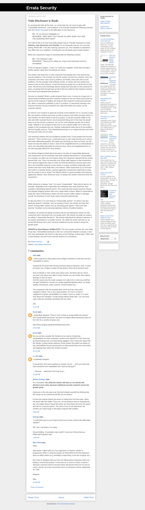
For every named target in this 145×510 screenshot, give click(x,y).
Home (61, 497)
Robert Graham (39, 379)
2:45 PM (36, 412)
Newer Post (33, 497)
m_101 (35, 356)
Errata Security (41, 8)
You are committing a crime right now (107, 40)
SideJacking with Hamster (105, 99)
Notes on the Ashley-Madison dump (107, 216)
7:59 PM (36, 438)
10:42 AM (36, 351)
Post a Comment (37, 487)
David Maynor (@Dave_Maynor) (106, 27)
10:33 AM (36, 328)
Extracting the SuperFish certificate (112, 79)
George (36, 417)
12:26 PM (36, 374)
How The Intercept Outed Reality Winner (112, 58)
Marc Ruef (37, 443)
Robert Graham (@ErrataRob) (105, 22)
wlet (34, 255)
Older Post (89, 497)
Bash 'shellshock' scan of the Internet (113, 137)
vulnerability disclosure (42, 244)
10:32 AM (36, 482)
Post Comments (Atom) (66, 504)
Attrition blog (39, 30)
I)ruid (35, 312)
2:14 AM (36, 307)
